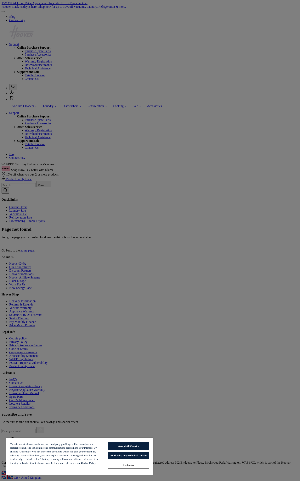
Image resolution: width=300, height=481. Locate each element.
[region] (79, 456)
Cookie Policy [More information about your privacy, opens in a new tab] (88, 463)
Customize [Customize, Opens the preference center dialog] (128, 464)
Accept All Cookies (128, 446)
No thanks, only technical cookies (128, 455)
